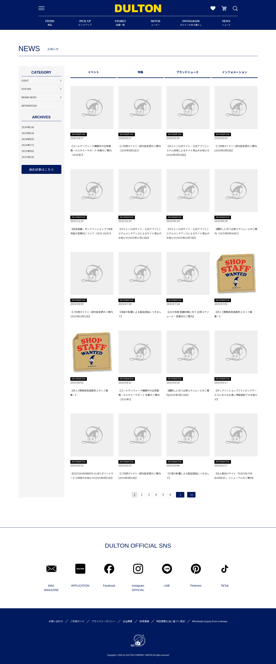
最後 (191, 495)
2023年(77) (28, 145)
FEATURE (26, 89)
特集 (140, 72)
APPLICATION (80, 585)
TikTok (225, 585)
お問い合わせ (56, 621)
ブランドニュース (187, 72)
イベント (93, 72)
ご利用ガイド (77, 621)
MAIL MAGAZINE (51, 588)
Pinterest (195, 585)
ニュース (226, 22)
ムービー (155, 22)
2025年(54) (28, 133)
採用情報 (144, 621)
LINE (167, 585)
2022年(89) (28, 151)
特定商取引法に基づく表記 (170, 621)
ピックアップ (85, 22)
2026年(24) (28, 127)
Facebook (109, 585)
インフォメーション (234, 72)
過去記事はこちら (41, 169)
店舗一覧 (120, 22)
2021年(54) (28, 157)
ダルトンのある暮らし (191, 22)
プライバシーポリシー (104, 621)
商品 (49, 22)
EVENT (25, 80)
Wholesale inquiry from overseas (209, 621)
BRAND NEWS (29, 97)
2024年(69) (28, 139)
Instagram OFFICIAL (138, 588)
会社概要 (127, 621)
